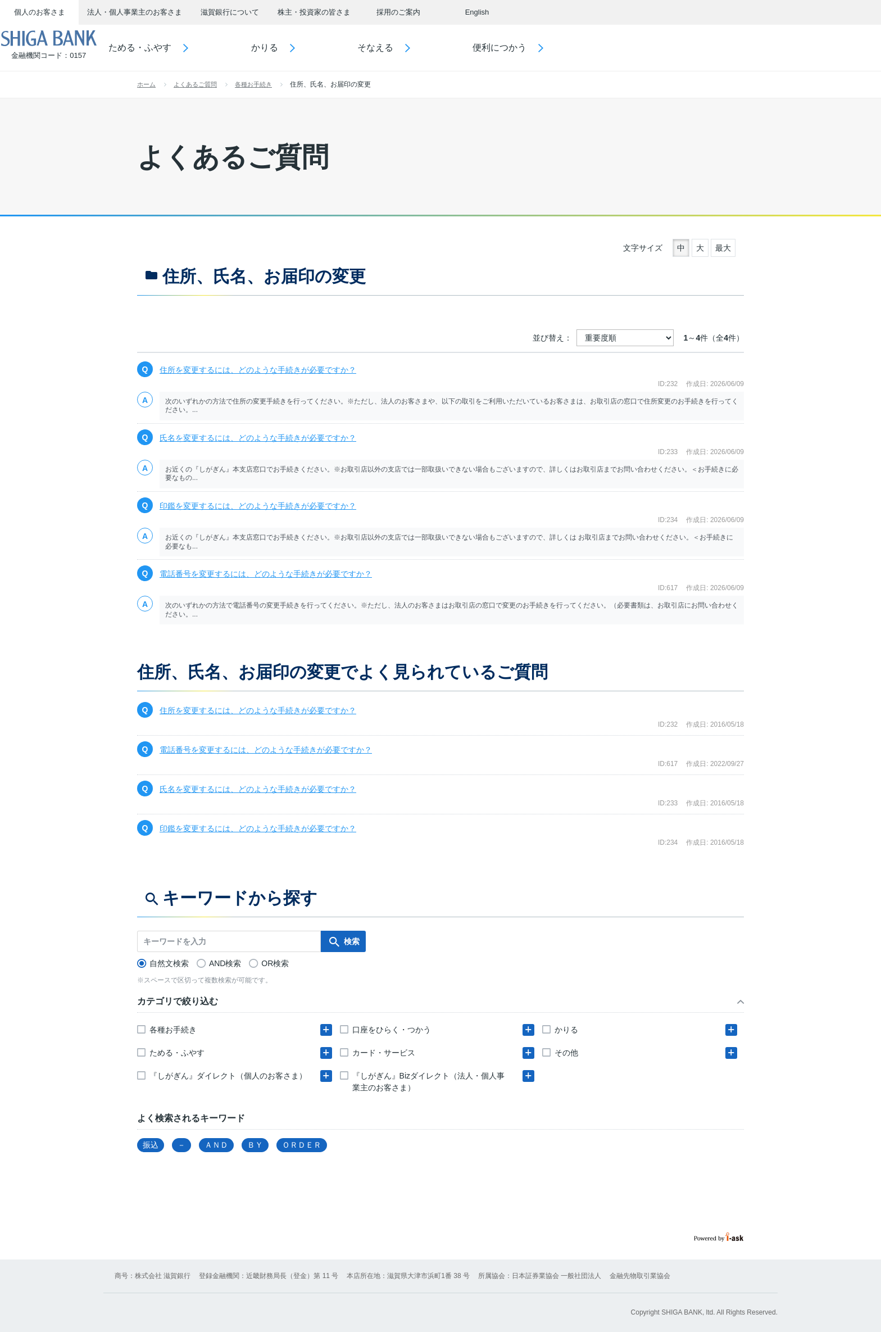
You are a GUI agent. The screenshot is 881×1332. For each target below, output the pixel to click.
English (477, 12)
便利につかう (531, 47)
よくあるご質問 (195, 84)
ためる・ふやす (171, 47)
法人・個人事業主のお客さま (134, 12)
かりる (296, 47)
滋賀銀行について (230, 12)
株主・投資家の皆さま (314, 12)
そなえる (407, 47)
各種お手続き (253, 84)
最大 (723, 247)
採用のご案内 (398, 12)
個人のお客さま (39, 12)
